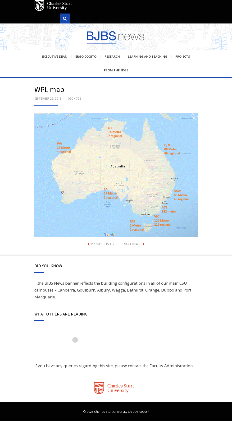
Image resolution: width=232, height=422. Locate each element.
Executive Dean (54, 57)
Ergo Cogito (85, 57)
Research (112, 57)
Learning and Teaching (147, 57)
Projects (182, 57)
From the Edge (116, 71)
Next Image (132, 245)
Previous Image (103, 245)
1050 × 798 (73, 99)
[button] (116, 175)
